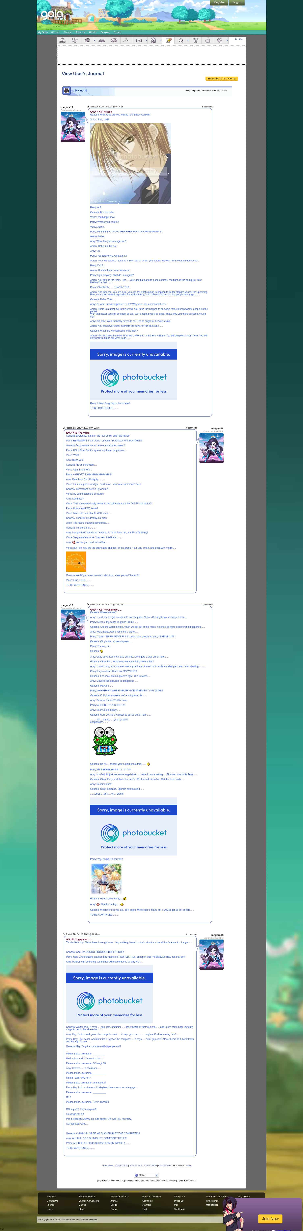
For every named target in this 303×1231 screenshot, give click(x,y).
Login (237, 3)
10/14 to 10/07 (135, 1165)
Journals (146, 1205)
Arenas (114, 1201)
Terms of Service (87, 1196)
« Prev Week (107, 1165)
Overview (63, 40)
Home (188, 1165)
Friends (154, 40)
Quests (181, 40)
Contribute (147, 1201)
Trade (145, 1209)
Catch (117, 32)
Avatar (75, 40)
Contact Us (52, 1201)
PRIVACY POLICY (120, 1196)
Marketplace (212, 1205)
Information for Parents (217, 1196)
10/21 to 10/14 (121, 1165)
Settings (220, 40)
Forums (80, 32)
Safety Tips (179, 1196)
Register (219, 3)
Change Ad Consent (89, 1201)
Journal (168, 40)
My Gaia (43, 32)
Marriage (208, 40)
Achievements (195, 40)
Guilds (114, 1205)
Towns (114, 1209)
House (87, 40)
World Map (179, 1209)
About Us (51, 1196)
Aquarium (114, 40)
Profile (239, 39)
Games (105, 32)
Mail (139, 40)
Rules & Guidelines (151, 1196)
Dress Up (179, 1201)
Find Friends (212, 1201)
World (92, 32)
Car (102, 40)
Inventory (127, 40)
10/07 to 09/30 (150, 1165)
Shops (67, 32)
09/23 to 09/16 (164, 1165)
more (94, 40)
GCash (55, 32)
